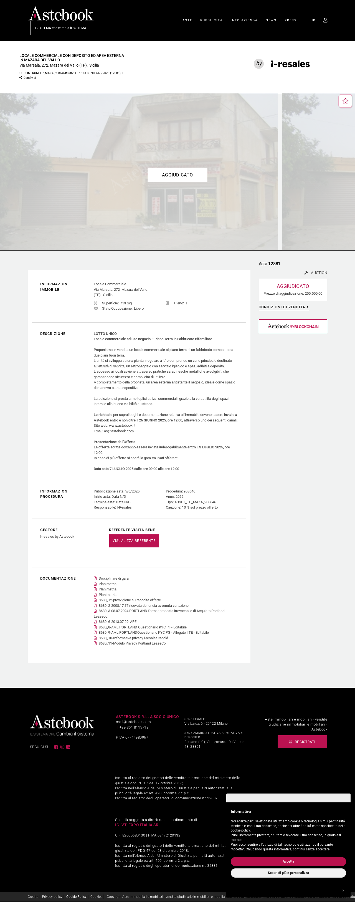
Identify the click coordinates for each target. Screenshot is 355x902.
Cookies (96, 897)
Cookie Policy (76, 897)
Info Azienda (244, 20)
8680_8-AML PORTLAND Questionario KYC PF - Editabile (143, 627)
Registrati (299, 742)
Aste (187, 20)
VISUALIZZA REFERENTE (134, 541)
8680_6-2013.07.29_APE (117, 622)
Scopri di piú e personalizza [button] (288, 873)
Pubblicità (211, 20)
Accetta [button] (288, 861)
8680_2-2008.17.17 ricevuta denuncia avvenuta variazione (144, 605)
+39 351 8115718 (134, 727)
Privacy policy (52, 897)
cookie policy (240, 830)
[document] (288, 829)
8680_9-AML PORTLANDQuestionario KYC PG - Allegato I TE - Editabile (154, 633)
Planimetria (107, 584)
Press (291, 20)
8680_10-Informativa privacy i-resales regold (133, 638)
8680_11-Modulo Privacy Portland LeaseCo (132, 643)
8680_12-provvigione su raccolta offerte (130, 600)
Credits (33, 897)
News (271, 20)
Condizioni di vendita (282, 307)
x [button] (343, 890)
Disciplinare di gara (114, 579)
